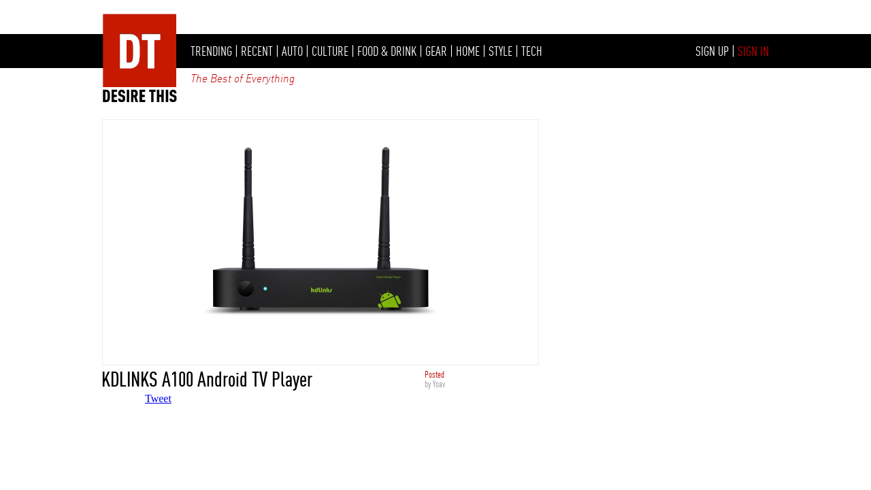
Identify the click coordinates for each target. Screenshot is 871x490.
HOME (468, 51)
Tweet (158, 398)
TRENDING (211, 51)
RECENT (257, 51)
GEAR (436, 51)
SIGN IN (753, 51)
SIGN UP (712, 51)
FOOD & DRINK (386, 51)
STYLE (500, 51)
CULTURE (330, 51)
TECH (531, 51)
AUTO (292, 51)
